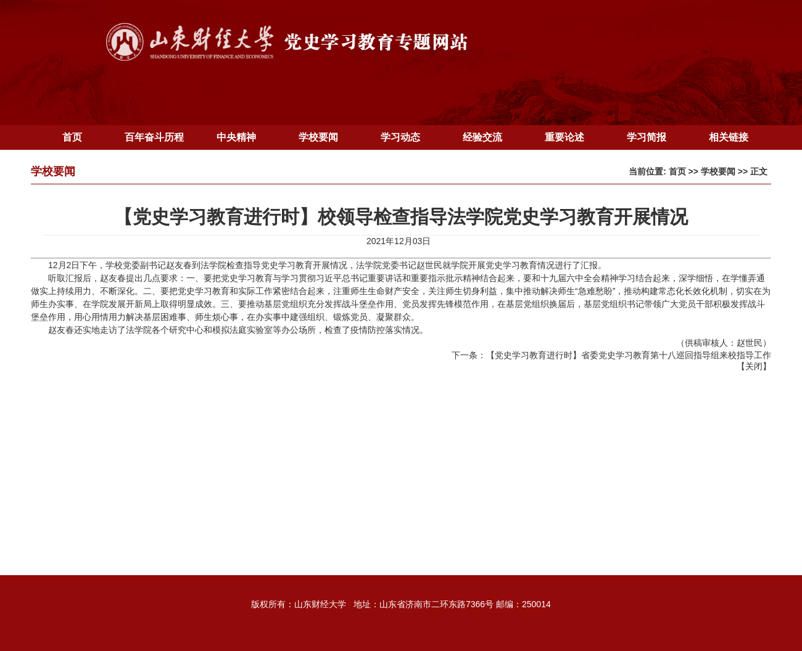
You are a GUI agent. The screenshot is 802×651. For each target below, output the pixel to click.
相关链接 (728, 137)
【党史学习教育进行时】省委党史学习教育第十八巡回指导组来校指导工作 (628, 355)
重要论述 (564, 137)
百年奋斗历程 (154, 137)
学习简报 (646, 137)
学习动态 (400, 137)
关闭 (754, 366)
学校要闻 (318, 137)
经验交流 (482, 137)
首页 (72, 137)
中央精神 (236, 137)
